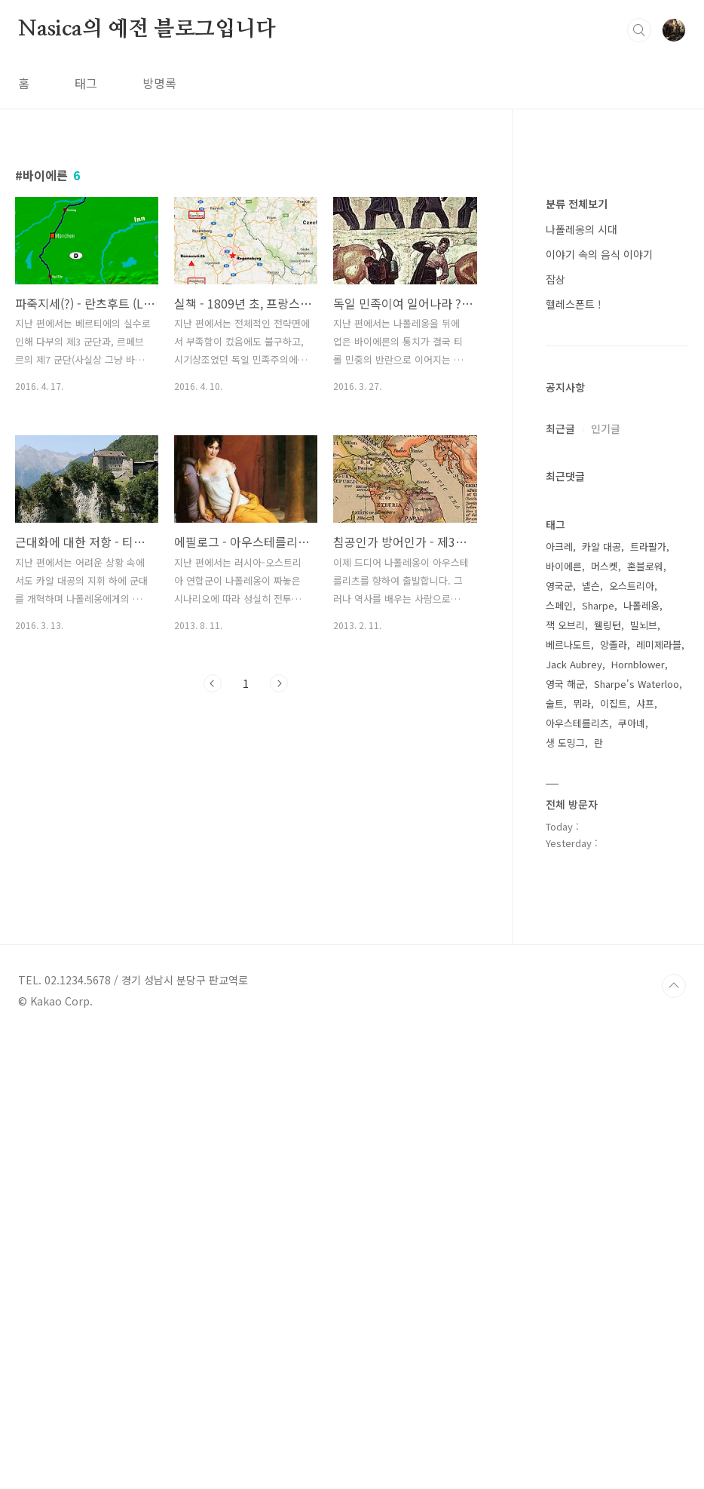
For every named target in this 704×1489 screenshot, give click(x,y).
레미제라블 (658, 1097)
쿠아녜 (631, 1175)
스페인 (559, 1058)
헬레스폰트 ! (573, 756)
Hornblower (638, 1117)
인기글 (605, 881)
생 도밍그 (565, 1195)
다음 (279, 683)
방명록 (159, 83)
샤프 (645, 1156)
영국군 (559, 1038)
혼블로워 (645, 1019)
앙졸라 (613, 1097)
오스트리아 (631, 1038)
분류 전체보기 (577, 656)
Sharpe (598, 1058)
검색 (639, 30)
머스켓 (604, 1019)
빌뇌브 (643, 1077)
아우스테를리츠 (577, 1175)
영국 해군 (565, 1136)
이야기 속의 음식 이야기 (599, 706)
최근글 (560, 881)
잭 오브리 (565, 1077)
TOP (674, 1438)
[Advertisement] (617, 407)
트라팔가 (648, 999)
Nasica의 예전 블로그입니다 (147, 29)
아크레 (559, 999)
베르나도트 (568, 1097)
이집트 (613, 1156)
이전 (213, 683)
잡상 (555, 731)
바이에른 (564, 1019)
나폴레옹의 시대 (581, 681)
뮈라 (582, 1156)
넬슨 (591, 1038)
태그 (86, 83)
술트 (555, 1156)
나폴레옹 (641, 1058)
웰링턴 (607, 1077)
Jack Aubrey (574, 1117)
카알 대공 (601, 999)
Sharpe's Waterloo (636, 1136)
